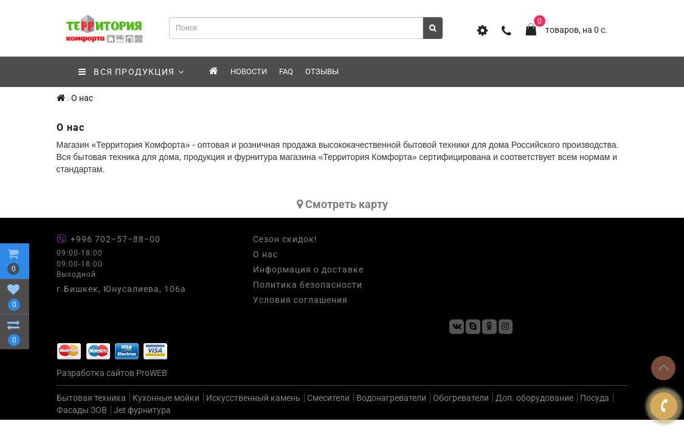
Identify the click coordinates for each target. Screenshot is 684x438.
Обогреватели (461, 398)
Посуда (594, 398)
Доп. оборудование (534, 398)
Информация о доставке (308, 269)
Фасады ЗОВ (82, 410)
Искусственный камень (253, 398)
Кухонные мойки (166, 398)
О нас (82, 98)
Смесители (328, 398)
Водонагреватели (391, 398)
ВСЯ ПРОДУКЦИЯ (131, 72)
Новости (248, 71)
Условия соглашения (300, 300)
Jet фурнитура (142, 410)
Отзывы (322, 71)
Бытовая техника (91, 398)
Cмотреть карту (342, 204)
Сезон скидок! (285, 239)
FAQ (286, 71)
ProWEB (151, 373)
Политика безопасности (307, 285)
